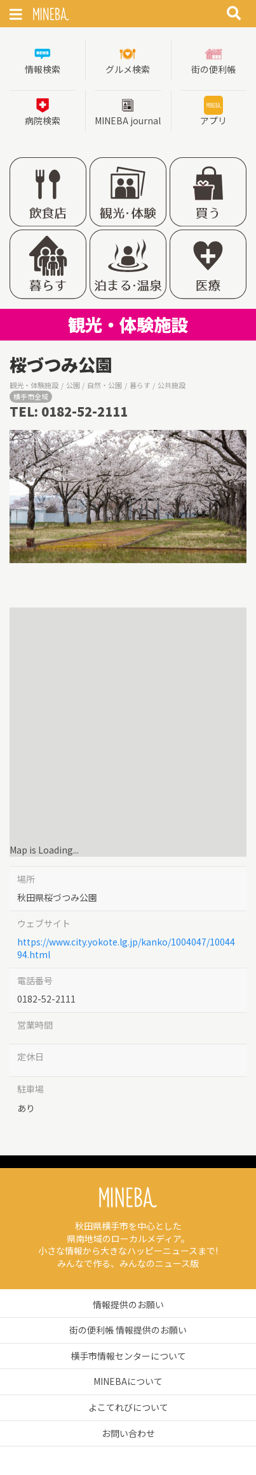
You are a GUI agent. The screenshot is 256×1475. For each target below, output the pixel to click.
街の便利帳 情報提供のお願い (128, 1329)
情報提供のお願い (128, 1304)
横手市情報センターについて (128, 1355)
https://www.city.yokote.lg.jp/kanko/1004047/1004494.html (126, 948)
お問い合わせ (128, 1433)
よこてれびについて (128, 1407)
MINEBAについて (128, 1381)
